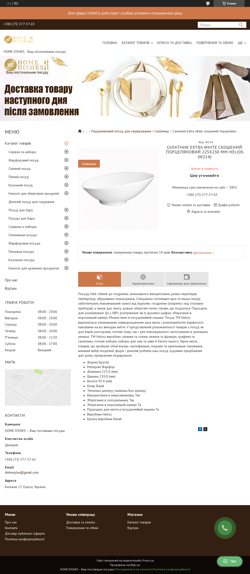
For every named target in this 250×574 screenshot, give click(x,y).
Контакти (11, 528)
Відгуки (11, 288)
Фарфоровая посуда (24, 243)
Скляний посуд (20, 168)
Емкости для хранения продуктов (34, 268)
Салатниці (162, 131)
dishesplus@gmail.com (22, 472)
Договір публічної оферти (25, 533)
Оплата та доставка (174, 43)
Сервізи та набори (22, 152)
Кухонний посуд (21, 185)
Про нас (11, 280)
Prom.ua (148, 560)
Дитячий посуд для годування (31, 202)
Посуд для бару (21, 210)
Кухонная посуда (21, 260)
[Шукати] (240, 25)
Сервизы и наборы (23, 226)
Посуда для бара (22, 218)
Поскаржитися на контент (133, 569)
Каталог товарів (135, 43)
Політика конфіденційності (24, 539)
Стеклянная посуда (23, 235)
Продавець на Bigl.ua (125, 565)
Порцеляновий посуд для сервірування (121, 131)
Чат (229, 561)
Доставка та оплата (80, 522)
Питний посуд (19, 177)
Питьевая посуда (21, 251)
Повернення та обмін (215, 43)
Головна (110, 43)
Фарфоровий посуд (24, 160)
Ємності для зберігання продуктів (34, 193)
